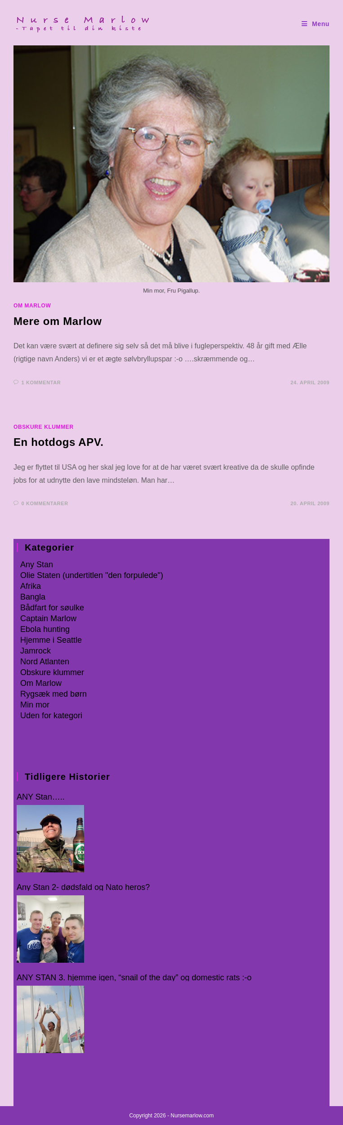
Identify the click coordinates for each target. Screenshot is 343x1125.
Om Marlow (32, 305)
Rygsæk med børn (53, 693)
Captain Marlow (48, 618)
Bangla (32, 596)
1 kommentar (41, 382)
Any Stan (36, 564)
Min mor (34, 704)
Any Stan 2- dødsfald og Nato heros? (83, 887)
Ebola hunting (45, 629)
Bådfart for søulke (52, 607)
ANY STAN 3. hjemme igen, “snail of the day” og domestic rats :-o (134, 977)
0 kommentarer (45, 503)
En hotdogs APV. (58, 442)
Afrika (30, 586)
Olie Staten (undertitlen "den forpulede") (91, 575)
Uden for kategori (51, 715)
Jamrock (35, 650)
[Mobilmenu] (316, 24)
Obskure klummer (43, 427)
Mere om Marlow (57, 321)
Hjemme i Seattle (51, 640)
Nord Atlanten (44, 661)
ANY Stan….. (41, 797)
